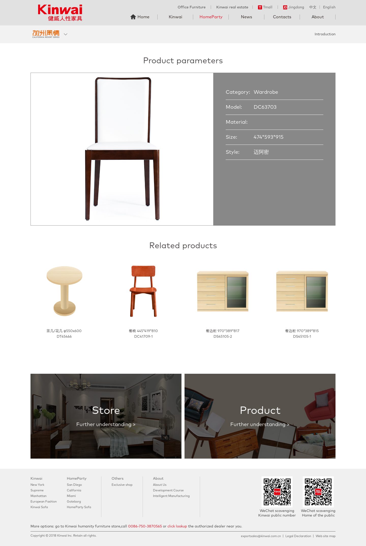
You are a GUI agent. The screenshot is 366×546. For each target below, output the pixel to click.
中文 (312, 7)
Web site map (326, 536)
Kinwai (175, 17)
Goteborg (74, 501)
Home (143, 17)
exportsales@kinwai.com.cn (261, 536)
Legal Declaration (298, 536)
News (246, 17)
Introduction (325, 34)
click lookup (177, 526)
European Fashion (43, 501)
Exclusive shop (122, 485)
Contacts (282, 17)
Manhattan (38, 496)
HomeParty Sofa (79, 507)
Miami (71, 496)
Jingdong (293, 7)
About (318, 17)
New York (37, 485)
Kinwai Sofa (39, 507)
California (74, 490)
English (329, 7)
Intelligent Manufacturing (171, 496)
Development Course (168, 490)
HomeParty (211, 17)
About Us (159, 485)
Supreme (37, 490)
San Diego (74, 485)
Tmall (265, 7)
